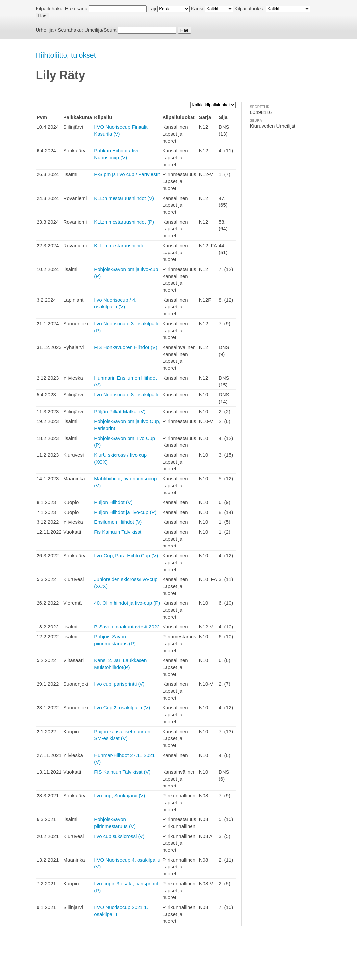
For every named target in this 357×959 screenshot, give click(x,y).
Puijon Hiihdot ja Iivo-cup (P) (125, 512)
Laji (152, 8)
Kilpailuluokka (249, 8)
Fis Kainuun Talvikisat (117, 532)
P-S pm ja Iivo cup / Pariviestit (127, 174)
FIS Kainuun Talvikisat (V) (122, 772)
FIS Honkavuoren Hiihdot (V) (125, 347)
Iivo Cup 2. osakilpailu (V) (122, 707)
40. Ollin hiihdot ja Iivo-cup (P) (127, 603)
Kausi (197, 8)
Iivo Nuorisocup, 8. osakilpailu (126, 394)
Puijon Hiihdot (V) (113, 502)
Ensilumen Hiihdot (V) (118, 522)
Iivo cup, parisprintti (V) (119, 684)
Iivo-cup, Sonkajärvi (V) (119, 795)
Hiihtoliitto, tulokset (66, 55)
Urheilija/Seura (100, 30)
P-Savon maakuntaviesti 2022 (127, 626)
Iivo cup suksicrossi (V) (119, 836)
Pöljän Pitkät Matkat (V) (120, 411)
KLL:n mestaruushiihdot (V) (124, 198)
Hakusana (76, 8)
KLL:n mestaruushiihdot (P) (124, 222)
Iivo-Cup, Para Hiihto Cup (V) (126, 555)
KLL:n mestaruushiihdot (120, 245)
